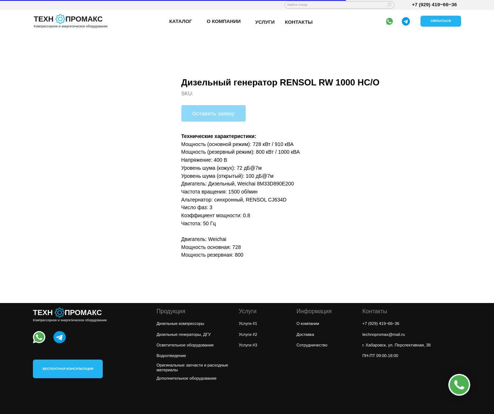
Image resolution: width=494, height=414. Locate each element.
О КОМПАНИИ (224, 21)
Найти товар (297, 5)
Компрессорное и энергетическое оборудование (71, 26)
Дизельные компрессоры (180, 323)
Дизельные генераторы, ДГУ (184, 334)
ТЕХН (43, 19)
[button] (441, 21)
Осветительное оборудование (185, 345)
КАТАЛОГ (180, 21)
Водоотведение (171, 355)
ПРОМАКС (84, 19)
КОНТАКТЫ (299, 22)
